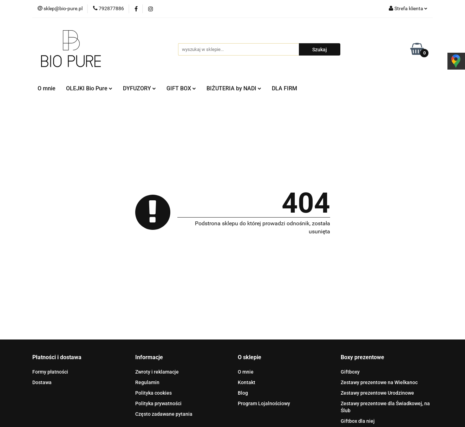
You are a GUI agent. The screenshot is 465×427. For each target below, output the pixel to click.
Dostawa (42, 382)
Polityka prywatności (158, 403)
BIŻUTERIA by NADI (234, 88)
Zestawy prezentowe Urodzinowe (377, 393)
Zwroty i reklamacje (157, 372)
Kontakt (246, 382)
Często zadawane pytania (163, 414)
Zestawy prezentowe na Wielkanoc (379, 382)
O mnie (46, 88)
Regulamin (147, 382)
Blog (243, 393)
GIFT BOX (181, 88)
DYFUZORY (139, 88)
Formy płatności (50, 372)
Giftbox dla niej (358, 421)
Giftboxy (350, 372)
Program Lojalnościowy (264, 403)
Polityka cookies (153, 393)
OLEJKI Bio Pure (89, 88)
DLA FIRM (284, 88)
